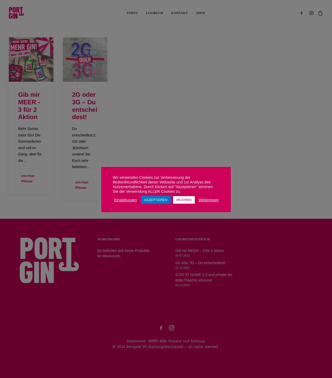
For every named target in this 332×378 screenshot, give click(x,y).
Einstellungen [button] (125, 200)
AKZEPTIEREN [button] (155, 200)
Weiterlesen (209, 200)
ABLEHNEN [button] (183, 199)
